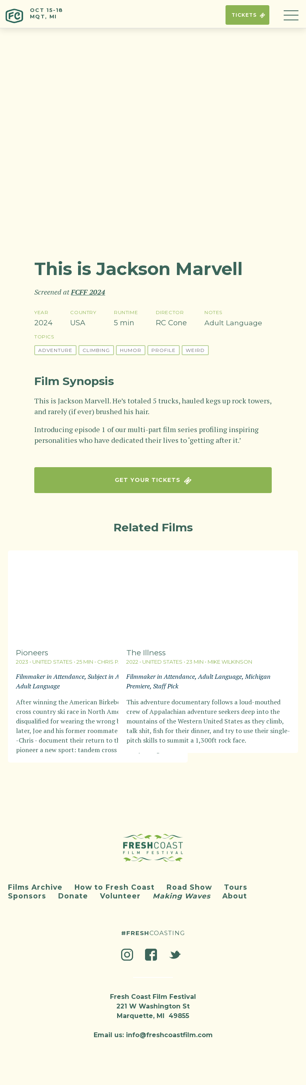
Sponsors (27, 892)
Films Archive (36, 883)
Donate (73, 892)
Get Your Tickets (153, 480)
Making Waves (183, 892)
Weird (195, 349)
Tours (239, 883)
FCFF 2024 (88, 292)
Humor (130, 349)
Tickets (243, 16)
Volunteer (120, 892)
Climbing (96, 349)
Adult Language (233, 322)
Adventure (55, 349)
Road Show (193, 883)
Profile (163, 349)
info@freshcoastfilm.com (169, 1031)
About (237, 892)
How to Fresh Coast (117, 883)
